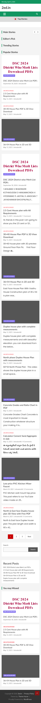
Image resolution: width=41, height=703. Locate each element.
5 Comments (27, 516)
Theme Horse (23, 697)
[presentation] (34, 32)
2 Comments (28, 489)
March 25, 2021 (8, 489)
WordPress (28, 699)
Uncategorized (9, 75)
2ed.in (6, 8)
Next (29, 537)
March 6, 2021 (8, 516)
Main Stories (9, 32)
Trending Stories (11, 45)
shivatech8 (22, 84)
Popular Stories (10, 52)
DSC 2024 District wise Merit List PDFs (20, 80)
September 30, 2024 (10, 84)
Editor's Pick (9, 38)
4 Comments (27, 442)
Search (5, 545)
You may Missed (11, 588)
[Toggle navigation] (4, 14)
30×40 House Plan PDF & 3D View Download (19, 573)
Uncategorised (8, 91)
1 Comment (27, 216)
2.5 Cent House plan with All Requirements (18, 570)
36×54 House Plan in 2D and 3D (17, 144)
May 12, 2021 (7, 99)
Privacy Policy (29, 694)
